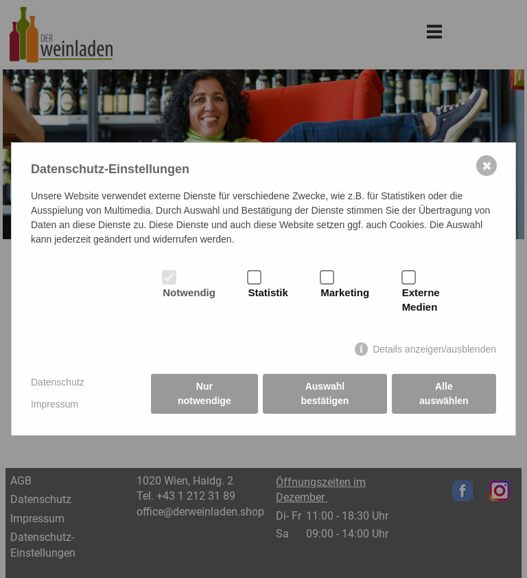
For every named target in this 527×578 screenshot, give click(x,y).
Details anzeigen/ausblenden (434, 349)
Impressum (54, 404)
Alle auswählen (444, 393)
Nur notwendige (204, 393)
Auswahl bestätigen (325, 393)
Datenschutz (57, 382)
